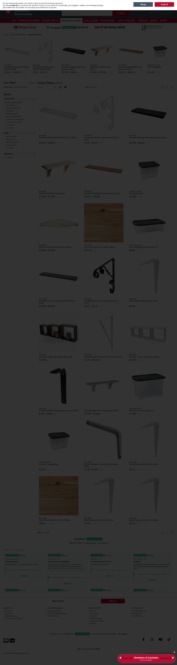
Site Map (92, 623)
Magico (152, 653)
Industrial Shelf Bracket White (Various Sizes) (103, 357)
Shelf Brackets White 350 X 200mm (98, 520)
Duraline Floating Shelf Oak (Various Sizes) (130, 68)
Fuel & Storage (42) (12, 114)
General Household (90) (14, 116)
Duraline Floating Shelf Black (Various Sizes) (73, 68)
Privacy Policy (136, 613)
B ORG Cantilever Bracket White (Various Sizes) (101, 465)
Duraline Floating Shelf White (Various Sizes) (16, 68)
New (14, 20)
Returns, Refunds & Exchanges (56, 613)
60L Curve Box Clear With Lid (141, 410)
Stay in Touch (58, 601)
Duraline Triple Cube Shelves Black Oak (55, 357)
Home (158, 2)
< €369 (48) (9, 157)
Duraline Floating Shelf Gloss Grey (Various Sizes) (57, 302)
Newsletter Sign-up (11, 616)
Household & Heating (71, 20)
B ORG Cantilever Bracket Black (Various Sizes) (58, 410)
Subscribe (112, 601)
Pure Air (92, 611)
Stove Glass (93, 613)
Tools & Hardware (126, 20)
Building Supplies (50, 20)
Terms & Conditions (138, 611)
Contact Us (8, 613)
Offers (163, 20)
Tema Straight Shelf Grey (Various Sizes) (101, 410)
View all (94, 87)
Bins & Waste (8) (11, 105)
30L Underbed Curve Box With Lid (143, 247)
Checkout (169, 13)
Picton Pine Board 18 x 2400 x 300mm (100, 247)
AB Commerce (169, 653)
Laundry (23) (10, 125)
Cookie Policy (136, 616)
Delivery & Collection (53, 611)
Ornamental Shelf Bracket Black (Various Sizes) (101, 302)
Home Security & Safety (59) (15, 119)
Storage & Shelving (20, 87)
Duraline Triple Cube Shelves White (144, 357)
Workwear (142, 20)
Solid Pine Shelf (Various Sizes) (100, 68)
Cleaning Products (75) (13, 108)
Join (172, 7)
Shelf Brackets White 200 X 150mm (143, 301)
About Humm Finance (96, 621)
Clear (31, 83)
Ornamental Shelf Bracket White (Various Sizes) (44, 68)
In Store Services (52, 616)
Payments (93, 616)
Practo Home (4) (11, 145)
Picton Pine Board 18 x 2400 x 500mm (54, 520)
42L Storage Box (154, 67)
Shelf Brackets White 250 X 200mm (143, 520)
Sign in (167, 7)
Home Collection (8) (12, 142)
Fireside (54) (10, 111)
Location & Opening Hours (13, 618)
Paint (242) (9, 128)
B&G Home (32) (11, 136)
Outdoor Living (108, 20)
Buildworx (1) (10, 139)
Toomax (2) (10, 148)
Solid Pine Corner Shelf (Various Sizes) (55, 247)
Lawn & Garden (91, 20)
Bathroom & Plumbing (29, 20)
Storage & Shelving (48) (13, 102)
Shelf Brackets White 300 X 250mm (143, 464)
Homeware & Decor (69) (14, 122)
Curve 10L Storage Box (48, 464)
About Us (8, 611)
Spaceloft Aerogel (95, 618)
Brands (153, 20)
